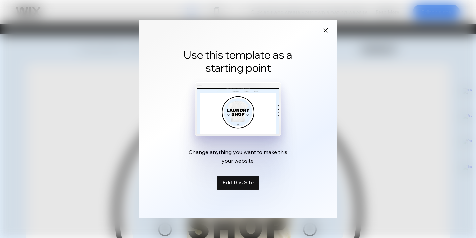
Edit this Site (238, 182)
